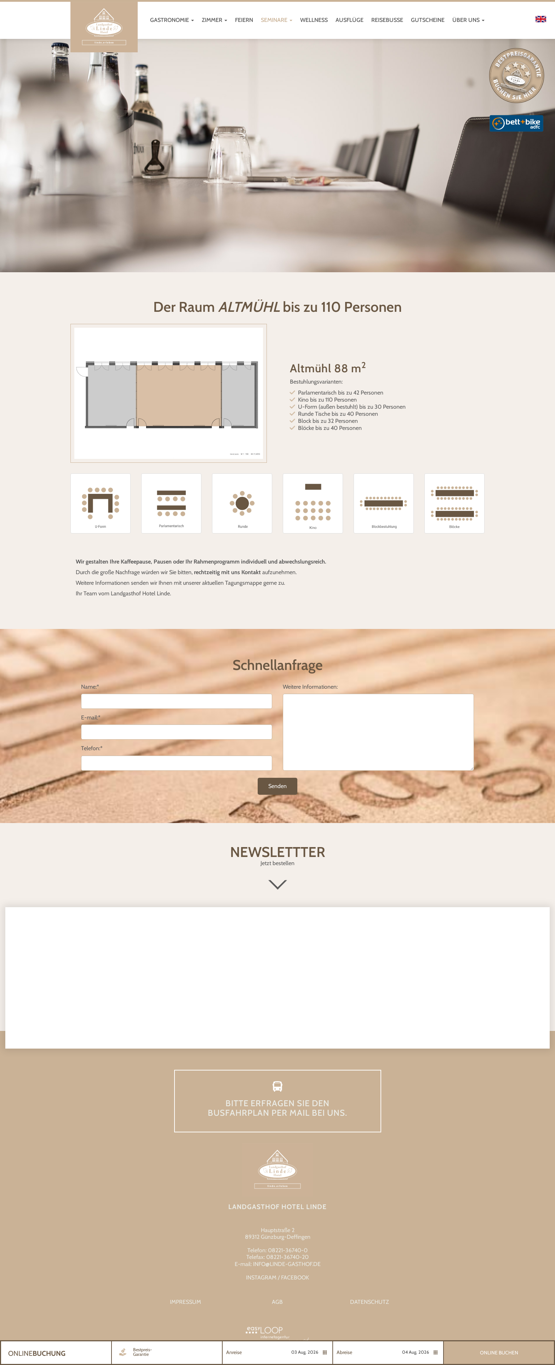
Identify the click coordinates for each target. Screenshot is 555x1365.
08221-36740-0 (288, 1250)
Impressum (185, 1302)
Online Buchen (499, 1352)
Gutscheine (428, 20)
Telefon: (92, 748)
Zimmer (214, 20)
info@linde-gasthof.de (287, 1264)
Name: (90, 686)
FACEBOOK (295, 1277)
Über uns (468, 20)
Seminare (276, 20)
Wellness (314, 20)
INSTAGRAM (261, 1277)
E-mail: (91, 717)
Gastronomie (172, 20)
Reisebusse (387, 20)
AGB (277, 1302)
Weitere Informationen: (310, 686)
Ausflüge (350, 20)
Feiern (244, 20)
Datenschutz (369, 1302)
